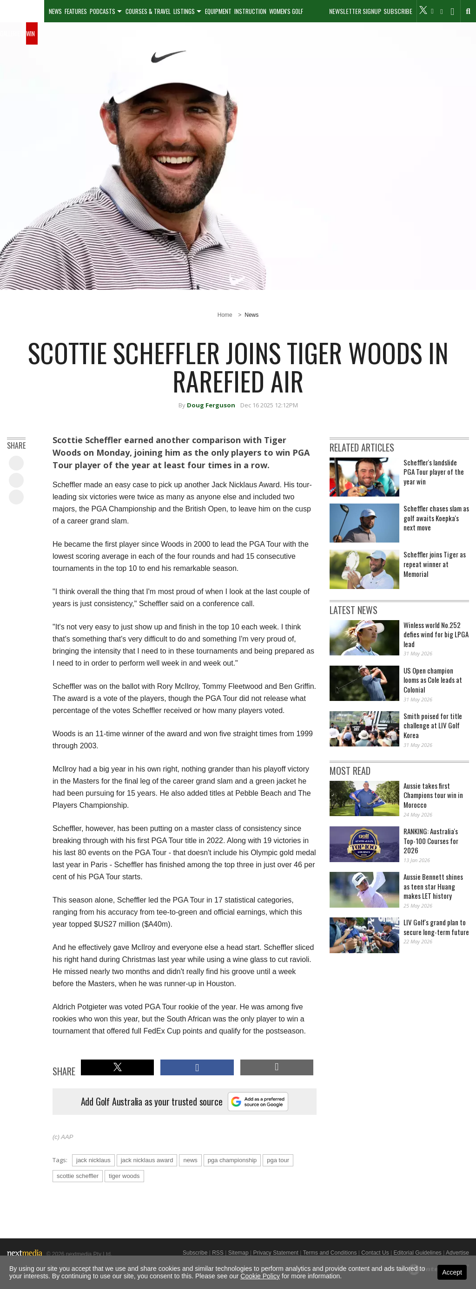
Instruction (250, 11)
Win (30, 33)
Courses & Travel (148, 11)
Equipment (218, 11)
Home (225, 315)
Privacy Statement (275, 1253)
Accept (452, 1272)
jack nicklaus (93, 1160)
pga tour (278, 1160)
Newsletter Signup (355, 11)
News (55, 11)
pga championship (232, 1160)
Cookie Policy (260, 1276)
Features (76, 11)
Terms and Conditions (330, 1253)
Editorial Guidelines (417, 1253)
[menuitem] (22, 11)
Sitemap (238, 1253)
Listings (184, 11)
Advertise (457, 1253)
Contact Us (375, 1253)
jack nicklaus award (147, 1160)
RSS (218, 1253)
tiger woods (124, 1175)
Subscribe (397, 11)
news (190, 1160)
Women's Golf (286, 11)
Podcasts (102, 11)
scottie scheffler (78, 1175)
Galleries (11, 33)
